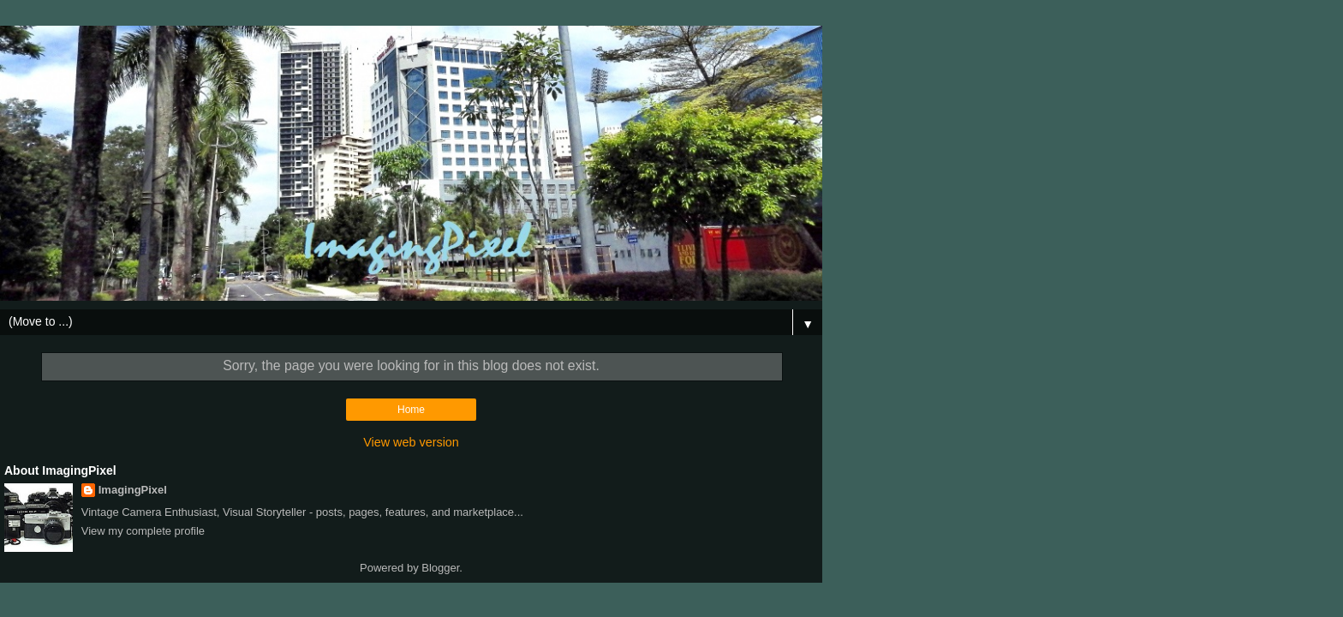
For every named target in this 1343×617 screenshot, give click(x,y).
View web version (411, 442)
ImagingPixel (132, 489)
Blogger (440, 567)
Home (411, 410)
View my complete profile (143, 530)
